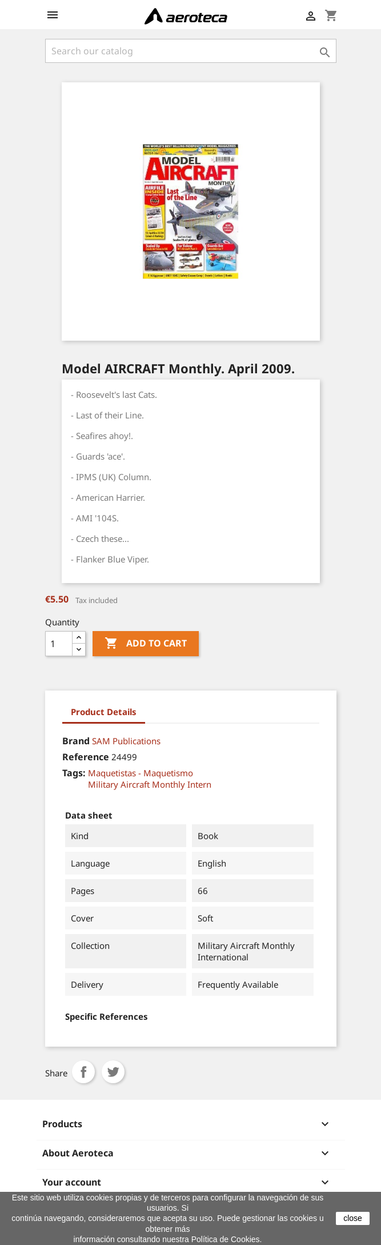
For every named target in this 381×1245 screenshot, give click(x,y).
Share (83, 1071)
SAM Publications (126, 741)
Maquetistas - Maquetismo (140, 773)
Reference (85, 757)
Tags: (74, 773)
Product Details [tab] (104, 711)
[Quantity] (59, 643)
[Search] (190, 51)
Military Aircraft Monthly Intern (149, 784)
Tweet (113, 1071)
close (352, 1218)
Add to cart (146, 643)
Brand (76, 741)
